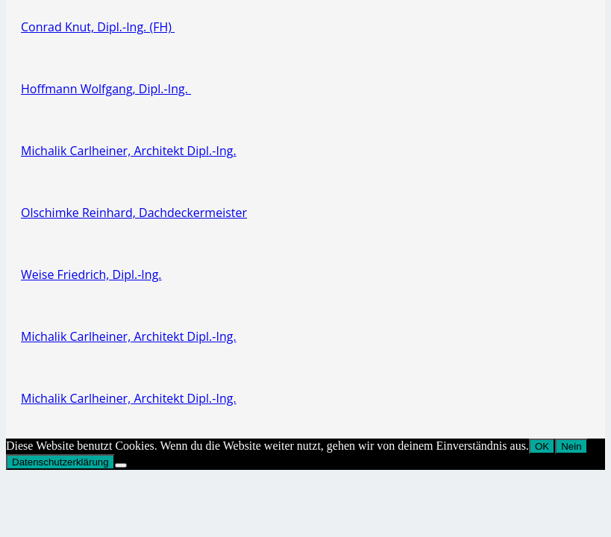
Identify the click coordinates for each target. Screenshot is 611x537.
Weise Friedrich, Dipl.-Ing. (91, 274)
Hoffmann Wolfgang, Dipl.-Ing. (106, 89)
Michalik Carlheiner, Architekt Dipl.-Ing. (128, 150)
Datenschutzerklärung (60, 462)
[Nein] (121, 465)
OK (542, 446)
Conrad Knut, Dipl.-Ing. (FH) (98, 27)
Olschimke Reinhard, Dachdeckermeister (134, 212)
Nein (571, 446)
